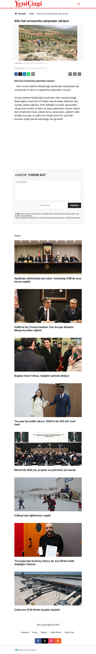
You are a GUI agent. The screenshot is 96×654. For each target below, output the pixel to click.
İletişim (44, 632)
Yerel (31, 14)
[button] (70, 74)
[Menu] (79, 4)
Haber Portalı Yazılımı (28, 650)
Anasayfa (20, 14)
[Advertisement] (48, 147)
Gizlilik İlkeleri (55, 632)
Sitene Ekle (69, 632)
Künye (35, 632)
